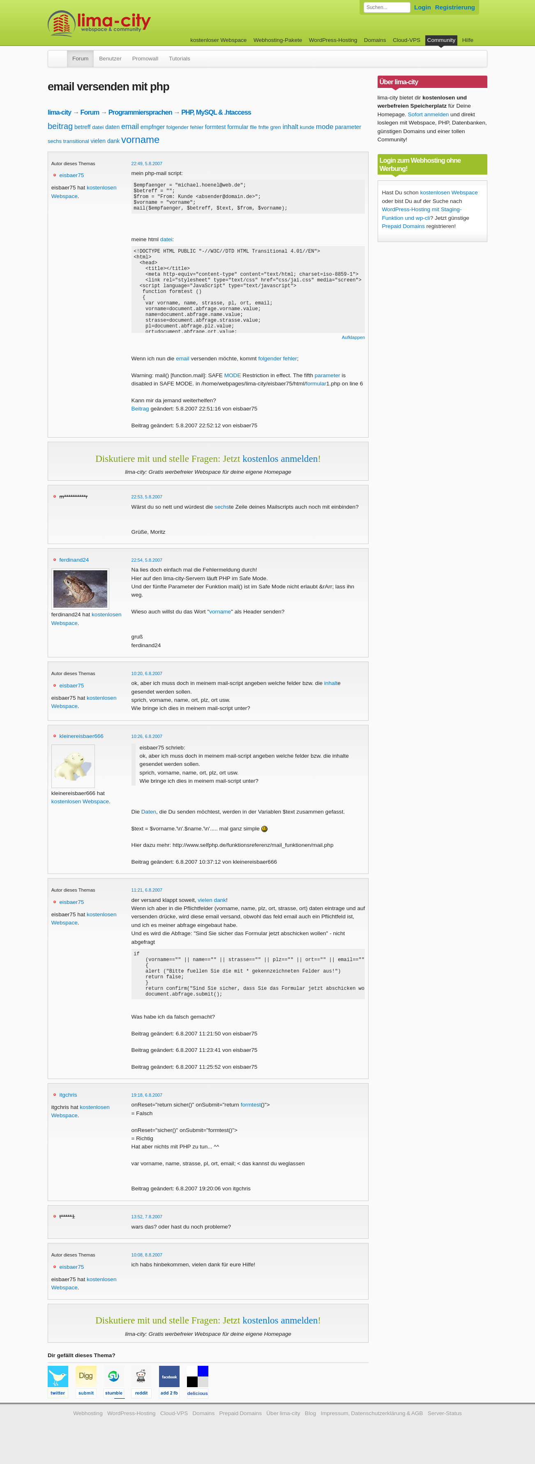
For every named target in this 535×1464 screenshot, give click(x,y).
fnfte (263, 127)
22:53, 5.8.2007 (147, 502)
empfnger (153, 127)
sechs (55, 141)
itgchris (68, 1111)
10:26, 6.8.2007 (147, 742)
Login (422, 7)
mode (325, 127)
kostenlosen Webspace (80, 808)
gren (275, 127)
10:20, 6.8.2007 (147, 679)
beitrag (60, 126)
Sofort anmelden (428, 114)
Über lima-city (283, 1429)
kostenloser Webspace (218, 40)
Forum (80, 58)
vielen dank (105, 141)
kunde (307, 127)
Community (441, 40)
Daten (148, 818)
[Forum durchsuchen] (387, 7)
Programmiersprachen (140, 112)
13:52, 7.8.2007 (147, 1232)
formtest (215, 127)
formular (237, 127)
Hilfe (467, 40)
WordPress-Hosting (333, 40)
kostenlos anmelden (280, 464)
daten (112, 127)
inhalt (290, 126)
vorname (140, 139)
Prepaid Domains (403, 226)
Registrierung (455, 7)
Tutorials (179, 58)
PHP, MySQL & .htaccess (216, 112)
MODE (232, 381)
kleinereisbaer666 (82, 742)
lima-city (59, 112)
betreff (82, 127)
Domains (375, 40)
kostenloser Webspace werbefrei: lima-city (130, 23)
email (130, 126)
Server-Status (445, 1429)
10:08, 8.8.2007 (147, 1270)
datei (98, 127)
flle (253, 127)
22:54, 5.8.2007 (147, 566)
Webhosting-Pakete (278, 40)
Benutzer (110, 58)
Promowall (145, 58)
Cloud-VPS (406, 40)
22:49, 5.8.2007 (147, 163)
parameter (348, 127)
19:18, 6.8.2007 (147, 1111)
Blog (310, 1429)
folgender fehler (184, 127)
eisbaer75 (72, 175)
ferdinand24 (74, 566)
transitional (76, 141)
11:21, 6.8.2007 (147, 896)
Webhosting (88, 1429)
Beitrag (140, 415)
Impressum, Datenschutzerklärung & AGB (372, 1429)
